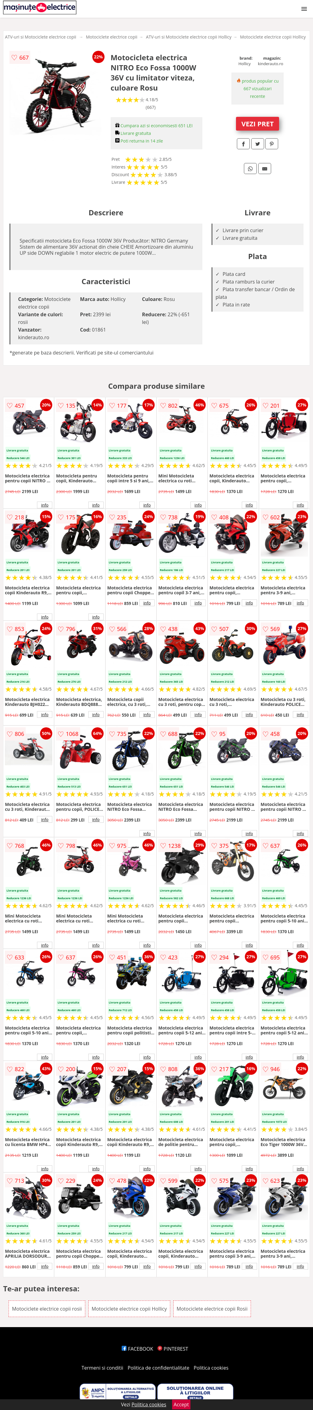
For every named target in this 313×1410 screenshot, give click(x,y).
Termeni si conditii (102, 1367)
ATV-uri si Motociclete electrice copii (40, 37)
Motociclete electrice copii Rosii (212, 1308)
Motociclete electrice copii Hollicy (273, 37)
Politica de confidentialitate (159, 1367)
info (44, 505)
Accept (181, 1404)
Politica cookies (211, 1367)
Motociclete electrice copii (111, 37)
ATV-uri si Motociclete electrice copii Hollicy (188, 37)
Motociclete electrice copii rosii (47, 1308)
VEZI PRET (257, 123)
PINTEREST (172, 1348)
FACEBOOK (137, 1348)
